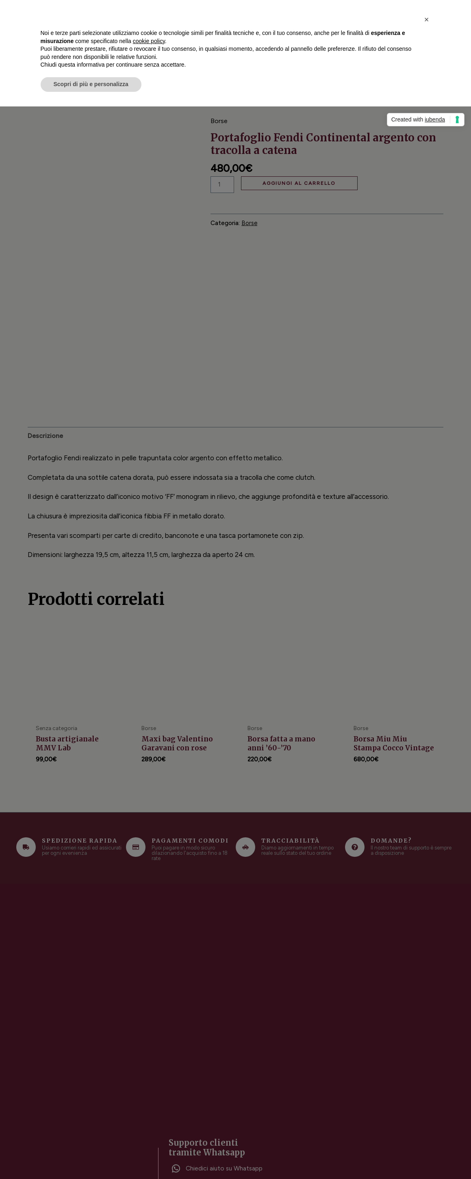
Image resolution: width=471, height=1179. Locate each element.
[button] (426, 19)
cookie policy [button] (149, 41)
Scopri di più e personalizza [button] (91, 84)
